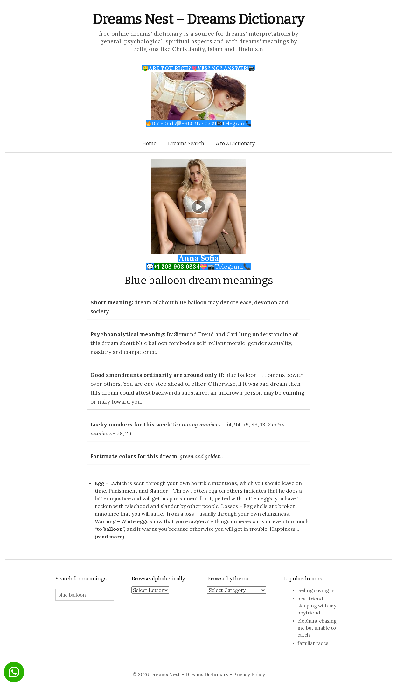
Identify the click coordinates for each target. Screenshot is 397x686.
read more (109, 536)
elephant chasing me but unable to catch (317, 628)
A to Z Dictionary (235, 144)
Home (149, 144)
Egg (99, 483)
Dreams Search (186, 144)
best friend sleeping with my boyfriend (316, 606)
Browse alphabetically (158, 578)
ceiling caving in (316, 590)
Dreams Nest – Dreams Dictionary (198, 19)
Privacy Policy (249, 674)
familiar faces (312, 643)
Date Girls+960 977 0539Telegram (198, 123)
